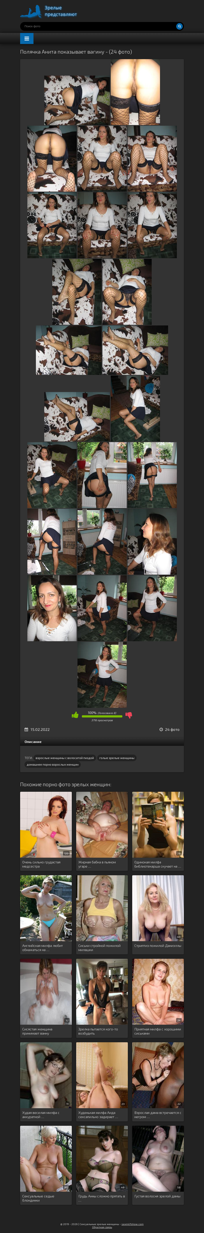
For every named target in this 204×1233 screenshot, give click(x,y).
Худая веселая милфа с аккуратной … (41, 1114)
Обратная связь (102, 1227)
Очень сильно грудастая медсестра (41, 864)
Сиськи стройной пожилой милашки (99, 947)
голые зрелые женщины (116, 758)
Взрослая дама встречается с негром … (157, 1114)
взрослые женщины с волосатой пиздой (65, 758)
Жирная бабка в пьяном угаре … (97, 864)
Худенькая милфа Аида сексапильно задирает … (98, 1114)
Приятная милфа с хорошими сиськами (157, 1031)
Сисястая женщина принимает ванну (37, 1031)
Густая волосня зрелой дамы (157, 1196)
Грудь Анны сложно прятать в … (101, 1198)
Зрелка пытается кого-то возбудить (98, 1031)
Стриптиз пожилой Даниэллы (157, 945)
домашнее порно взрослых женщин (53, 764)
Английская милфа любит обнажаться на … (42, 947)
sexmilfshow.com (132, 1224)
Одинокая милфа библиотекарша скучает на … (157, 864)
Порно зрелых (53, 11)
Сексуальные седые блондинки (38, 1198)
